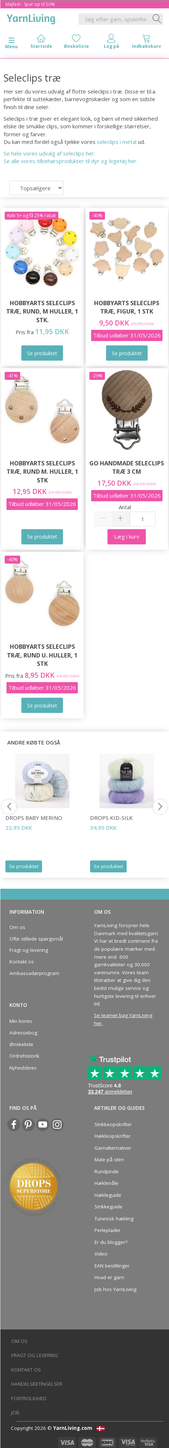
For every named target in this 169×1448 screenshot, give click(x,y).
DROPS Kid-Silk (111, 817)
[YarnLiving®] (31, 18)
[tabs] (146, 43)
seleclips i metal (116, 141)
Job (15, 1412)
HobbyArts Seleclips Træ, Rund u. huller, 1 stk (42, 655)
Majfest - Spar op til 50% (30, 4)
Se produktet (23, 866)
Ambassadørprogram (34, 973)
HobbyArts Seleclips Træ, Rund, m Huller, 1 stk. (42, 311)
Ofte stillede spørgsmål (36, 938)
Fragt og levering (28, 950)
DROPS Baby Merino (33, 817)
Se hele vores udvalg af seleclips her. (49, 153)
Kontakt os (21, 961)
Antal (125, 507)
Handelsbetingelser (36, 1384)
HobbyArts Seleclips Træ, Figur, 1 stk (126, 307)
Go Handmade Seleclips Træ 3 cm (126, 467)
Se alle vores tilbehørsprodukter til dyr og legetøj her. (71, 161)
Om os (17, 927)
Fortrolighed (29, 1398)
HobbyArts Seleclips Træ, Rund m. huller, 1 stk (42, 471)
